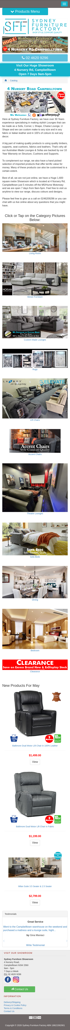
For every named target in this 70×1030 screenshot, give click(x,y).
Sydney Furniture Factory (34, 1025)
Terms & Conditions (13, 1008)
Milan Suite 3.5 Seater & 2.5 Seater (35, 886)
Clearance (35, 671)
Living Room (35, 253)
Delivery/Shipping (12, 1002)
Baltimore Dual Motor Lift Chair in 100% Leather (35, 745)
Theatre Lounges (35, 513)
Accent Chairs (35, 454)
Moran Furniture (35, 297)
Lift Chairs (35, 420)
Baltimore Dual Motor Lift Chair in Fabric (35, 826)
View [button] (35, 761)
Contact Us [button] (19, 989)
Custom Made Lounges (35, 340)
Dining (35, 600)
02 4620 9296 (35, 58)
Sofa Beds (35, 557)
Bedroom (35, 650)
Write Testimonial (35, 945)
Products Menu (25, 11)
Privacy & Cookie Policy (15, 1005)
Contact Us (9, 1011)
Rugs (35, 369)
